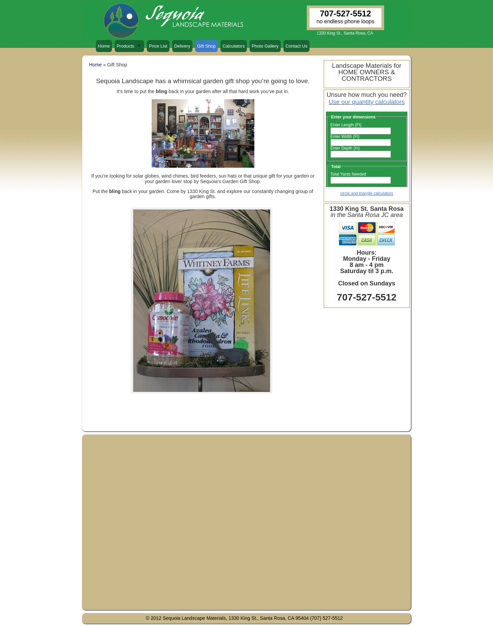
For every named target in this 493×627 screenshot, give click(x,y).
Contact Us (296, 46)
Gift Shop (206, 46)
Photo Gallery (265, 46)
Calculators (234, 46)
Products (128, 47)
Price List (158, 46)
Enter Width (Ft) (344, 136)
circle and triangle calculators (366, 193)
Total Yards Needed (348, 174)
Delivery (182, 46)
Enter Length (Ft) (346, 125)
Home (104, 46)
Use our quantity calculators (367, 102)
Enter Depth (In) (344, 148)
